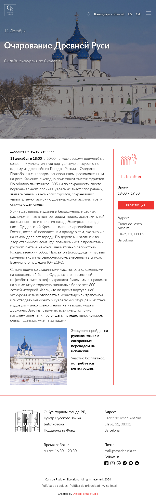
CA (138, 14)
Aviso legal (109, 485)
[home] (10, 12)
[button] (148, 12)
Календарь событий (109, 14)
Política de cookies (54, 485)
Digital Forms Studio (85, 493)
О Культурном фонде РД (65, 412)
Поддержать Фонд (59, 430)
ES (130, 14)
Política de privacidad (85, 485)
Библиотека (54, 424)
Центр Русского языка (62, 418)
